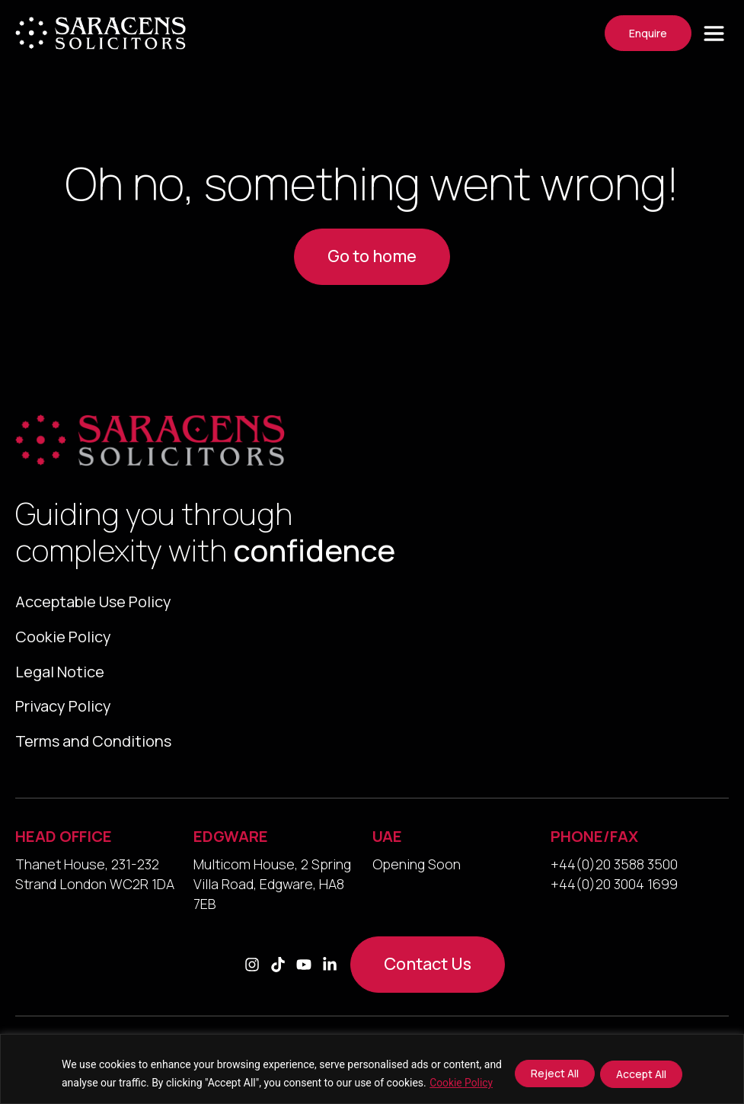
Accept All (641, 1073)
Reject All (554, 1073)
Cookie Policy (461, 1083)
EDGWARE (230, 845)
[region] (372, 1069)
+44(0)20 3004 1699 (614, 893)
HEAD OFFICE (63, 845)
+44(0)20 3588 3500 (614, 873)
